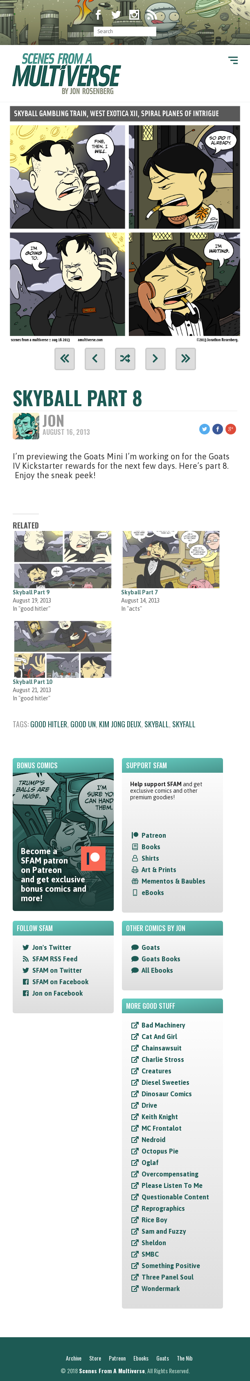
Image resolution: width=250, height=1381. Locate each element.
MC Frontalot (162, 1128)
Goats (151, 947)
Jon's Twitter (51, 947)
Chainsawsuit (162, 1048)
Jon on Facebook (57, 993)
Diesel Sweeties (165, 1082)
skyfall (184, 724)
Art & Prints (159, 869)
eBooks (153, 892)
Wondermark (161, 1288)
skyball (156, 724)
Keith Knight (160, 1116)
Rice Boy (154, 1220)
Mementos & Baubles (173, 881)
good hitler (48, 724)
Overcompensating (170, 1174)
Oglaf (150, 1162)
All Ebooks (157, 970)
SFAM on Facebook (60, 981)
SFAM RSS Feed (54, 959)
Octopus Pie (160, 1151)
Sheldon (154, 1242)
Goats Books (161, 959)
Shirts (150, 858)
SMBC (150, 1254)
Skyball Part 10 (32, 682)
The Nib (185, 1358)
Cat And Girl (159, 1036)
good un (83, 724)
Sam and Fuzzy (164, 1231)
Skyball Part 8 (77, 397)
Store (95, 1358)
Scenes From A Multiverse (112, 1370)
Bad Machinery (163, 1025)
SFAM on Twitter (57, 970)
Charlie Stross (163, 1059)
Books (151, 846)
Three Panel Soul (168, 1277)
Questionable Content (175, 1197)
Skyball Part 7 (139, 592)
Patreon (154, 835)
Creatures (156, 1071)
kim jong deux (120, 724)
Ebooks (141, 1358)
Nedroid (153, 1139)
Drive (149, 1105)
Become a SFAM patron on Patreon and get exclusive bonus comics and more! (63, 874)
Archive (73, 1358)
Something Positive (171, 1265)
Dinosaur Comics (167, 1094)
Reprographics (163, 1208)
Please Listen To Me (172, 1185)
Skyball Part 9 (31, 592)
